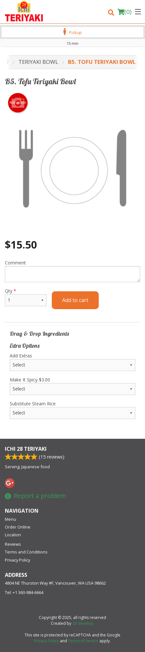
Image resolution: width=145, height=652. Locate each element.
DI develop (83, 623)
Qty (26, 297)
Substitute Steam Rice (72, 410)
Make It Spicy (72, 386)
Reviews (13, 544)
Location (13, 535)
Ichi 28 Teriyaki (26, 448)
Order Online (17, 527)
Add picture (18, 102)
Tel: (24, 592)
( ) (124, 12)
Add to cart (75, 300)
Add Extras (72, 362)
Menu (10, 519)
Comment (72, 271)
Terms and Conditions (26, 552)
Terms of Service (83, 641)
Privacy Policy (17, 560)
